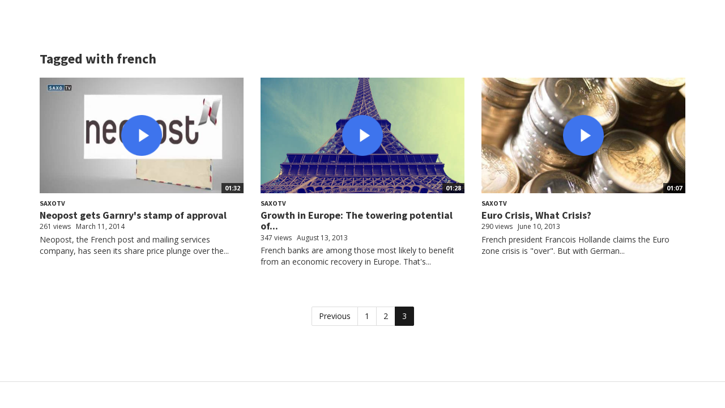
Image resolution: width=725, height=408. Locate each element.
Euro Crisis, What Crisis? (536, 215)
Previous (335, 316)
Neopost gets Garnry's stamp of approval (133, 215)
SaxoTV (52, 203)
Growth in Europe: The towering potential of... (357, 221)
